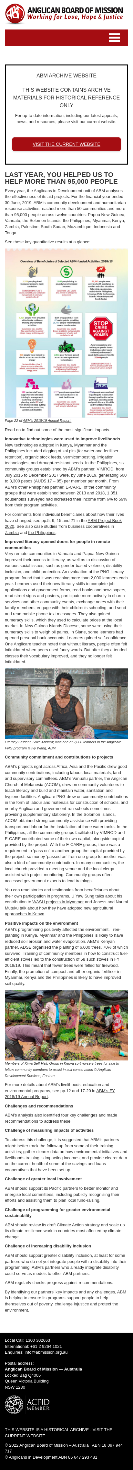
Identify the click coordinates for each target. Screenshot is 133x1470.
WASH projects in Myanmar (58, 901)
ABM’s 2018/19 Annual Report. (47, 420)
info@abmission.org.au (46, 1352)
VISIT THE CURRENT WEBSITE (66, 144)
